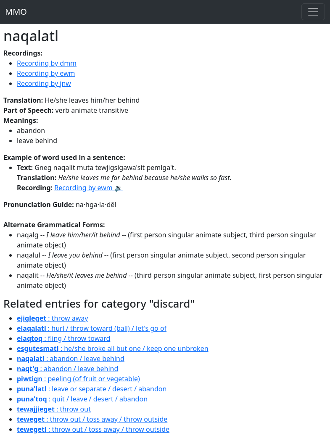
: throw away (52, 318)
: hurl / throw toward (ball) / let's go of (91, 328)
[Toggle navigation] (313, 11)
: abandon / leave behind (70, 358)
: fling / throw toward (63, 338)
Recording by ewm (46, 73)
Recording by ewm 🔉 (88, 187)
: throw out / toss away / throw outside (92, 419)
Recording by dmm (47, 63)
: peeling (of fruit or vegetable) (78, 378)
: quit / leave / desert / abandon (82, 399)
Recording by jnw (44, 83)
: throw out (54, 409)
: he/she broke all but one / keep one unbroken (113, 348)
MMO (16, 11)
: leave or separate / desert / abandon (91, 388)
